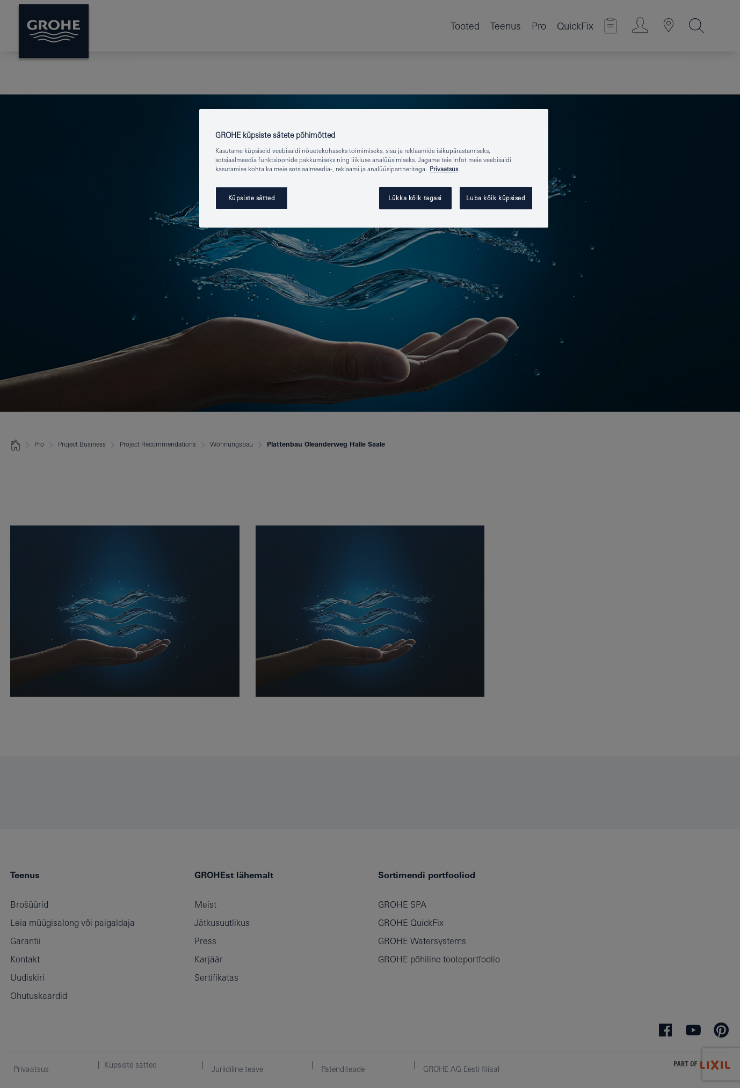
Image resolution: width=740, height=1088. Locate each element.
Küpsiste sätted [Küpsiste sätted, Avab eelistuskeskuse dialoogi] (251, 197)
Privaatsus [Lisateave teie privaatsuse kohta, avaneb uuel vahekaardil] (444, 168)
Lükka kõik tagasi (415, 197)
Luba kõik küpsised (495, 197)
